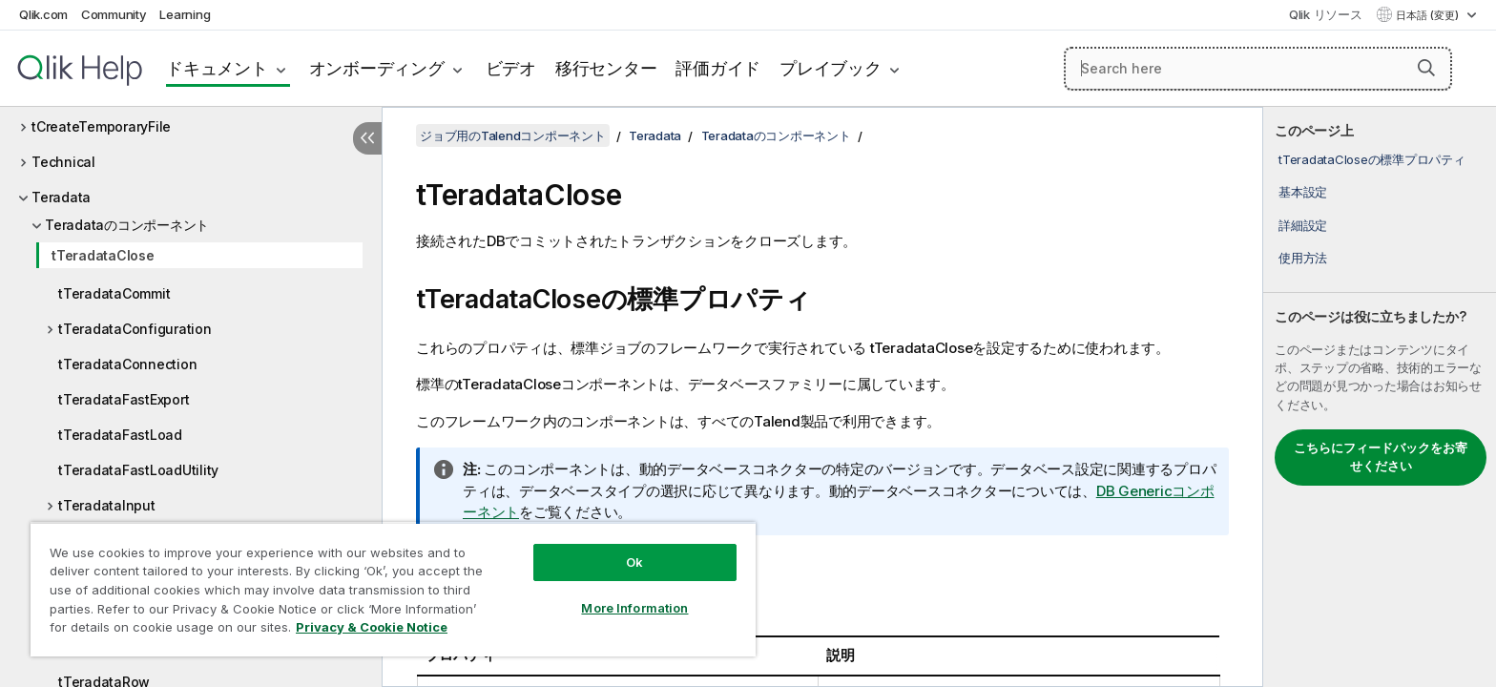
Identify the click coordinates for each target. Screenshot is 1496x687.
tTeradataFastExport (123, 399)
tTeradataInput (107, 505)
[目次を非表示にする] (367, 138)
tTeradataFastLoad (120, 435)
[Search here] (1258, 69)
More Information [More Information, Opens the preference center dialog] (634, 607)
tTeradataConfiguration (135, 329)
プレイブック (830, 68)
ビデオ (511, 68)
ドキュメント (217, 68)
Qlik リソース (1325, 14)
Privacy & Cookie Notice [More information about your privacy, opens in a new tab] (371, 627)
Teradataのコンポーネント (127, 225)
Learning (184, 14)
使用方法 (1302, 257)
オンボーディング (377, 68)
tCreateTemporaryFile (101, 126)
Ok (634, 562)
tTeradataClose (103, 255)
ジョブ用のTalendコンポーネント (513, 135)
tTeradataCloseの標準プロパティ (1371, 159)
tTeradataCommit (114, 293)
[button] (1426, 67)
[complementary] (1379, 397)
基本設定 (1302, 191)
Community (114, 14)
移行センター (606, 68)
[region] (393, 589)
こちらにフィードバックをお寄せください (1380, 457)
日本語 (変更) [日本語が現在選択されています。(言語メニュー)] (1429, 15)
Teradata (61, 197)
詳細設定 (1302, 225)
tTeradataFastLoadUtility (138, 470)
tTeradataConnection (127, 364)
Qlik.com (43, 14)
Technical (63, 162)
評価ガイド (717, 68)
